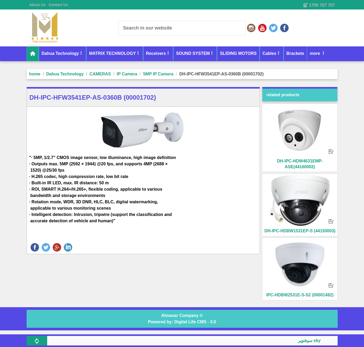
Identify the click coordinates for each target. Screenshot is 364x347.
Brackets (295, 53)
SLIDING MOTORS (238, 53)
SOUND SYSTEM (193, 53)
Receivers (156, 53)
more (315, 53)
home (35, 74)
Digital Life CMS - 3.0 (195, 322)
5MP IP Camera (158, 74)
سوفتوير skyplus (316, 340)
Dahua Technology (60, 53)
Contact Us (58, 5)
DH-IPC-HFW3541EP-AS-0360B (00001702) (221, 74)
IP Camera (127, 74)
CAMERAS (100, 74)
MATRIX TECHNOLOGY (112, 53)
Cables (269, 53)
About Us (37, 5)
